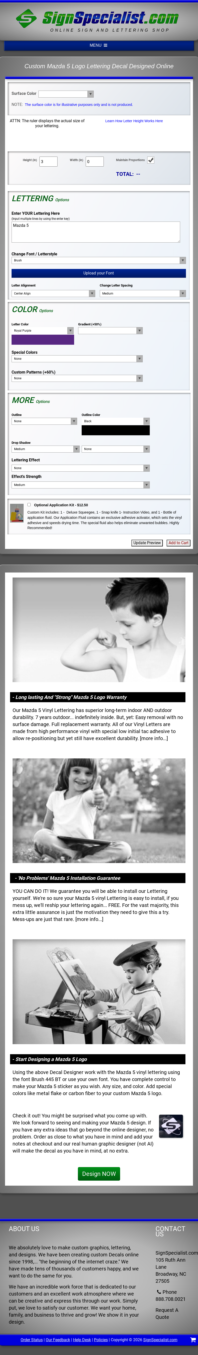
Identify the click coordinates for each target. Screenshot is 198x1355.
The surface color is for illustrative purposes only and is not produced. (79, 105)
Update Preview (147, 542)
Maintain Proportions (130, 160)
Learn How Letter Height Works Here (134, 121)
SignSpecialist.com (160, 1339)
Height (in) (30, 160)
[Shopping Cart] (193, 1340)
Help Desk (82, 1339)
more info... (154, 738)
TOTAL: (125, 174)
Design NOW (99, 1173)
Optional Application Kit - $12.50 (61, 505)
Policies (101, 1339)
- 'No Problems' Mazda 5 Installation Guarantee (67, 878)
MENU (99, 45)
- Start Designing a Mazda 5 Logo (49, 1059)
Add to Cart (178, 542)
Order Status (32, 1339)
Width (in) (76, 160)
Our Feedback (58, 1339)
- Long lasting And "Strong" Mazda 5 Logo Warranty (69, 697)
